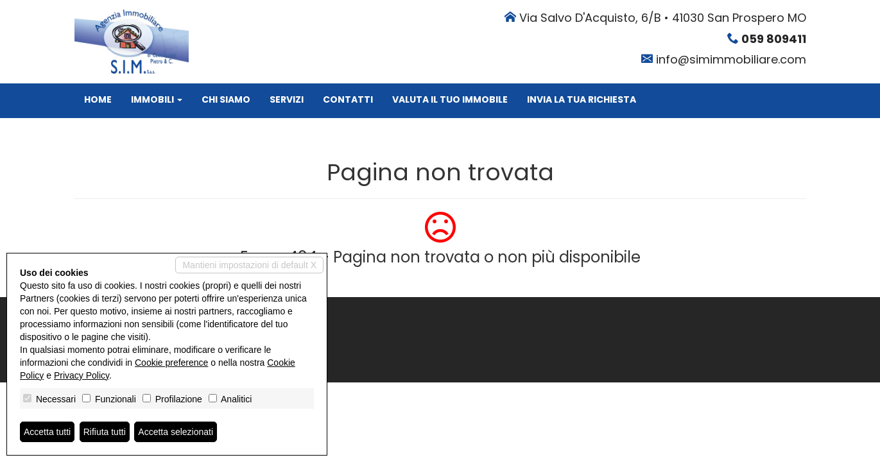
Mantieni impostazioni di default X (249, 265)
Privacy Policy (81, 375)
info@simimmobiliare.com (731, 59)
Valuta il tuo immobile (450, 99)
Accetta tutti (47, 432)
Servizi (287, 99)
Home (98, 99)
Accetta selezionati (175, 432)
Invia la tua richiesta (581, 99)
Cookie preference (171, 362)
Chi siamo (226, 99)
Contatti (348, 99)
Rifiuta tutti (104, 432)
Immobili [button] (156, 99)
